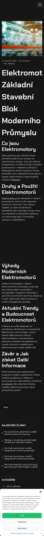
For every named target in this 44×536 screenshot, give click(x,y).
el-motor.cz (7, 384)
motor (6, 407)
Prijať (22, 515)
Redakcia (11, 64)
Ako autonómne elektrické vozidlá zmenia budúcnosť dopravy (20, 433)
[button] (40, 492)
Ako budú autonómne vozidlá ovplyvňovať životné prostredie (19, 449)
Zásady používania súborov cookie (22, 533)
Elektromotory (9, 198)
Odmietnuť (22, 522)
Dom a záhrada (13, 486)
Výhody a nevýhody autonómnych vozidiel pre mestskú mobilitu (20, 441)
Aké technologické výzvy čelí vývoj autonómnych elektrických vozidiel (20, 465)
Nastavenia (22, 528)
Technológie (9, 53)
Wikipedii (15, 179)
